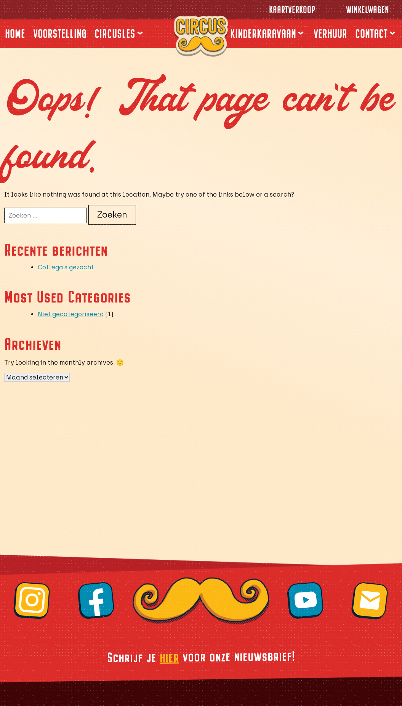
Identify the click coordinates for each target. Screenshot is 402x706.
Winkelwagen (367, 9)
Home (15, 33)
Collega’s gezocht (66, 267)
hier (169, 656)
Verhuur (330, 33)
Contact (371, 33)
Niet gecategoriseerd (71, 314)
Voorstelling (59, 33)
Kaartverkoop (292, 9)
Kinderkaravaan (263, 33)
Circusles (114, 33)
